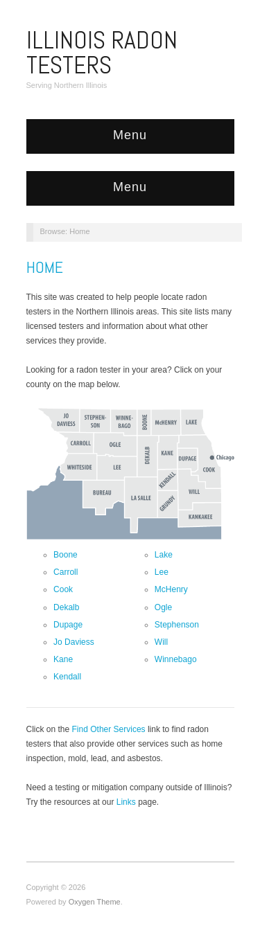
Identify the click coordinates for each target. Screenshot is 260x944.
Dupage (68, 625)
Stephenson (177, 625)
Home (44, 267)
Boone (65, 555)
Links (126, 802)
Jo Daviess (73, 642)
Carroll (65, 572)
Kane (63, 659)
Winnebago (176, 659)
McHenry (171, 589)
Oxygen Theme (95, 902)
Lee (161, 572)
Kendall (67, 677)
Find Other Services (109, 729)
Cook (63, 589)
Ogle (163, 607)
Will (161, 642)
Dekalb (66, 607)
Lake (164, 555)
